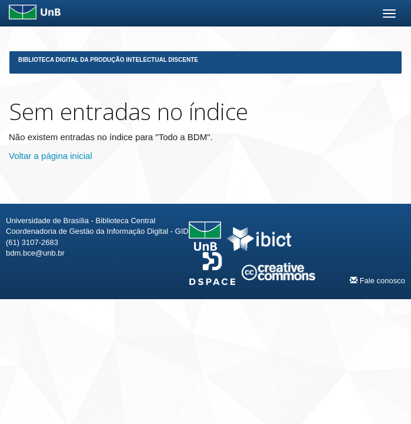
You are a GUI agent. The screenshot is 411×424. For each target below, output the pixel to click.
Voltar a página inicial (50, 156)
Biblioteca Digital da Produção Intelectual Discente (108, 60)
